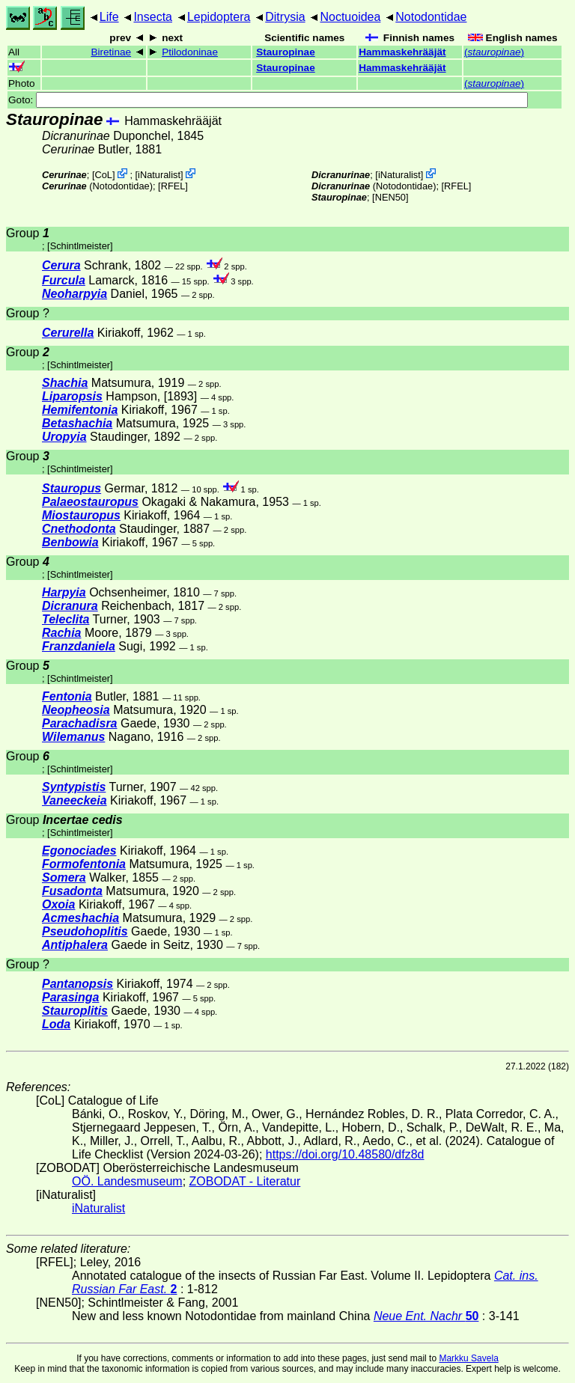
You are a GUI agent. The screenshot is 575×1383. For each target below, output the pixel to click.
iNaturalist (159, 174)
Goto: (268, 100)
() (494, 52)
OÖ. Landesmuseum (127, 1181)
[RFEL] (173, 186)
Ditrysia (285, 16)
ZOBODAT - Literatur (245, 1181)
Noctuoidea (350, 16)
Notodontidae (430, 16)
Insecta (152, 16)
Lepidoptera (219, 16)
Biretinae (111, 52)
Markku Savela (468, 1358)
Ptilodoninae (190, 52)
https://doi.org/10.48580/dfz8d (345, 1154)
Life (109, 16)
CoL (103, 174)
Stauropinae (285, 52)
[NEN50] (390, 197)
